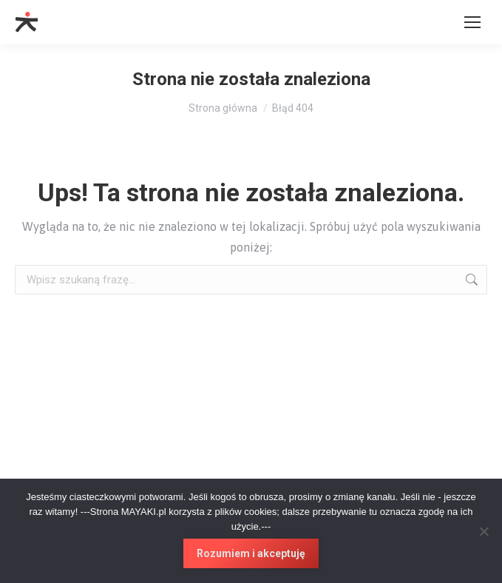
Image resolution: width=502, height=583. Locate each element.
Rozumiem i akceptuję (251, 553)
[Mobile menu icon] (472, 22)
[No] (483, 531)
